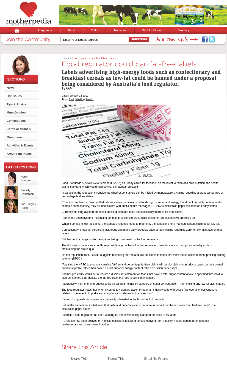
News (10, 87)
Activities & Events (20, 145)
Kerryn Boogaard (26, 178)
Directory (183, 30)
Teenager (120, 30)
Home (66, 58)
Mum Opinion (16, 112)
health (89, 99)
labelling (80, 99)
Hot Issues (14, 96)
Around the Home (19, 153)
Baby (71, 30)
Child (94, 30)
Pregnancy (45, 30)
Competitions (16, 120)
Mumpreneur (16, 137)
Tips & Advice (16, 104)
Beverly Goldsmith (27, 192)
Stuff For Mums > (19, 129)
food (71, 99)
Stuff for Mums (151, 30)
